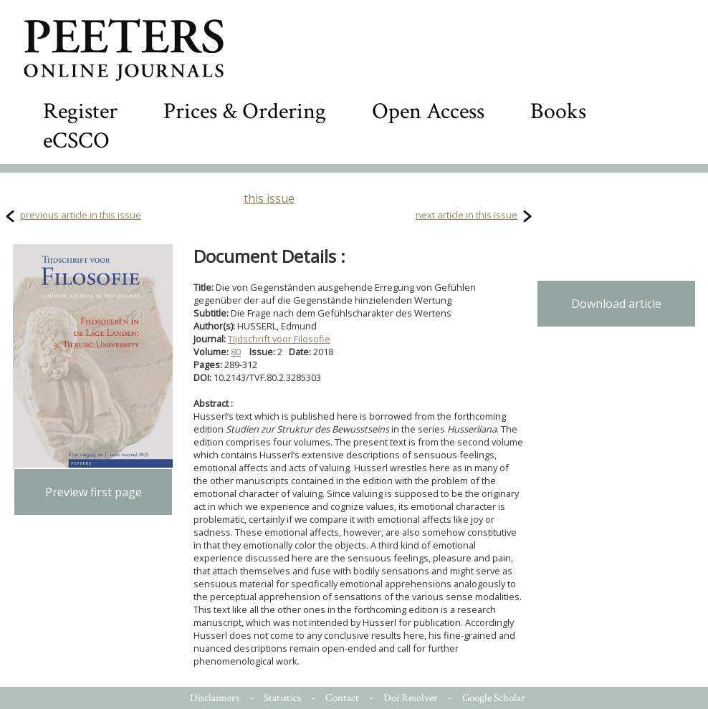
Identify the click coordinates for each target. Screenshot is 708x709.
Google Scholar (493, 698)
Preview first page (93, 492)
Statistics (282, 698)
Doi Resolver (410, 698)
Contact (342, 698)
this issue (269, 198)
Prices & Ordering (244, 111)
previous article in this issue (80, 214)
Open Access (428, 111)
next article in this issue (466, 214)
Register (80, 111)
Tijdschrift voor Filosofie (279, 338)
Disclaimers (214, 698)
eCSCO (76, 140)
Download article (616, 304)
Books (558, 111)
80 (236, 351)
